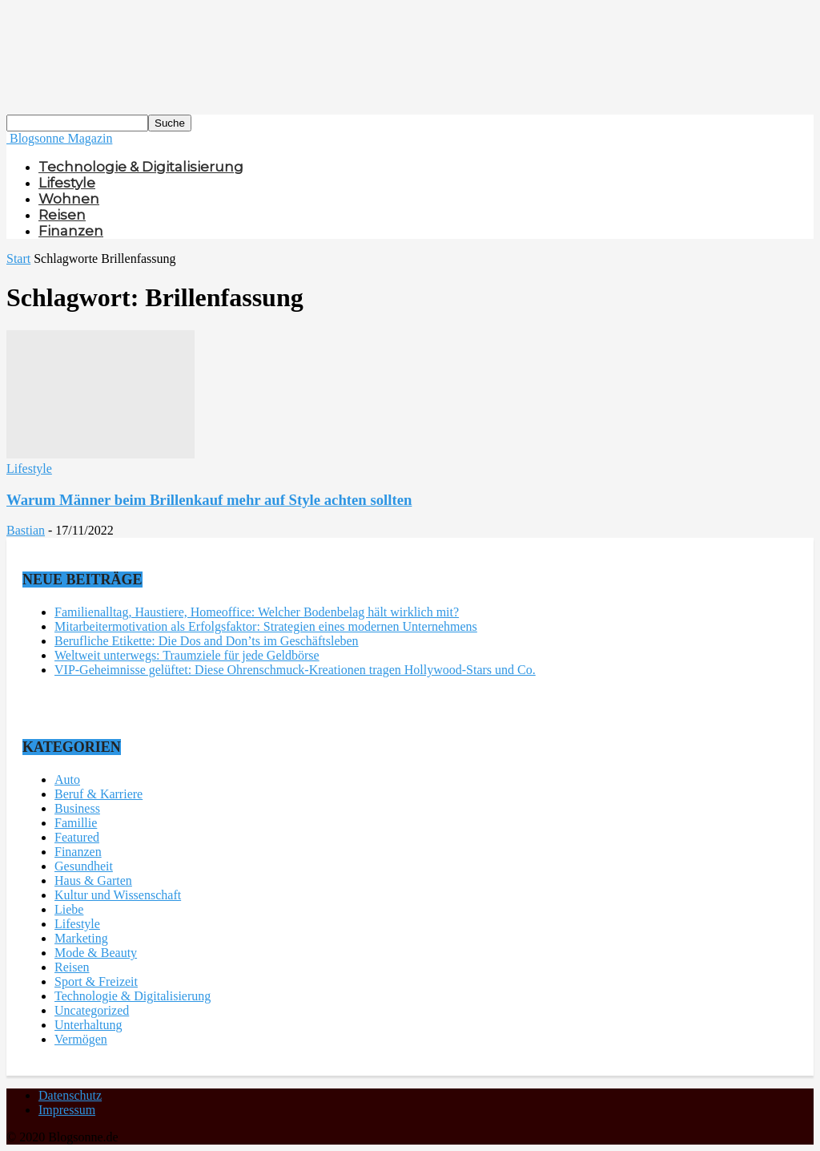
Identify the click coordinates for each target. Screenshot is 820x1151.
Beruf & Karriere (98, 794)
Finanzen (70, 231)
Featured (76, 837)
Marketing (81, 938)
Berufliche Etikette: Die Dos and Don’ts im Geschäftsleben (206, 641)
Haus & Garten (93, 880)
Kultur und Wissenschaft (117, 895)
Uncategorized (91, 1010)
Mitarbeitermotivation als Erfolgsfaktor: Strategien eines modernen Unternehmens (265, 626)
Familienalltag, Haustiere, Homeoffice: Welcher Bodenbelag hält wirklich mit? (256, 612)
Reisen (62, 215)
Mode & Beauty (95, 952)
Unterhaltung (88, 1025)
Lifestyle (66, 183)
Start (18, 258)
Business (77, 808)
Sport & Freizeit (96, 981)
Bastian (25, 530)
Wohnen (68, 199)
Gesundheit (83, 866)
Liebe (68, 909)
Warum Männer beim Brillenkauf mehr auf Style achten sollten (209, 499)
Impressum (66, 1110)
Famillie (75, 823)
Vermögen (80, 1039)
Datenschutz (70, 1095)
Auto (67, 779)
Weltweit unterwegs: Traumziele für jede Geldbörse (187, 655)
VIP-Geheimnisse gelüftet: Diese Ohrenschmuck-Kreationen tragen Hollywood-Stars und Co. (295, 669)
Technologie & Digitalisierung (140, 167)
